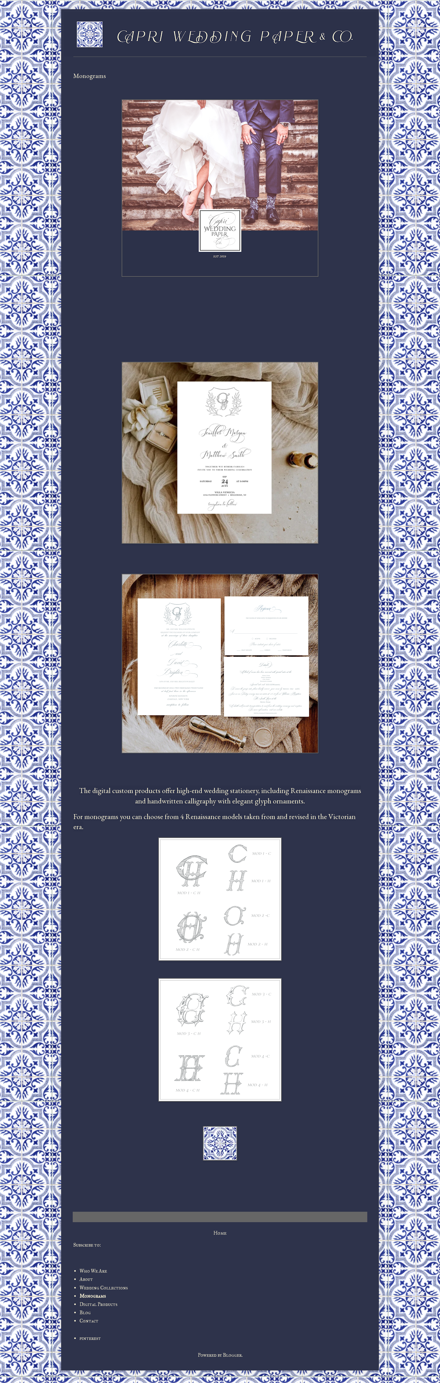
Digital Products (98, 1304)
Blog (85, 1312)
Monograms (92, 1296)
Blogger (232, 1355)
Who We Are (93, 1271)
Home (220, 1233)
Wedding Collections (103, 1288)
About (86, 1279)
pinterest (90, 1338)
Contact (88, 1321)
